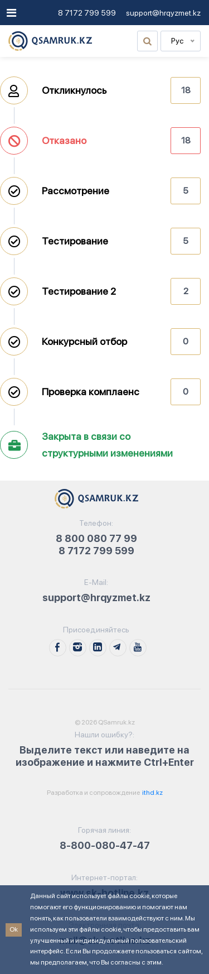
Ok (13, 929)
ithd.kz (152, 793)
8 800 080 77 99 (96, 538)
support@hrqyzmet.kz (163, 12)
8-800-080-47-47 (105, 845)
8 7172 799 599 (87, 12)
